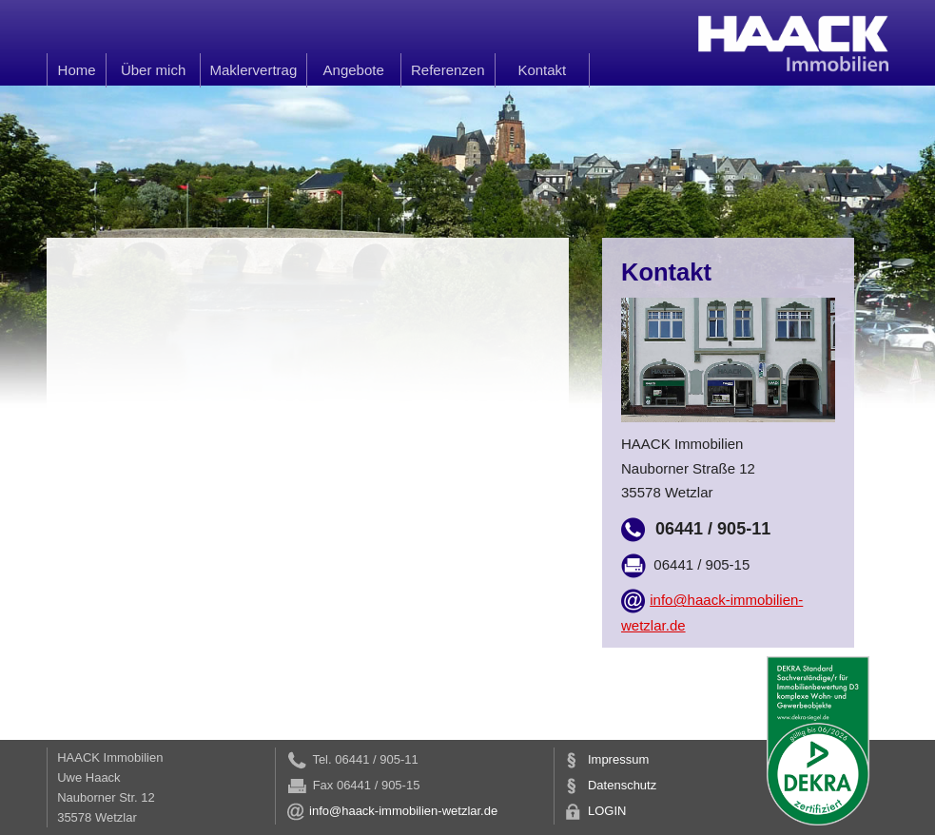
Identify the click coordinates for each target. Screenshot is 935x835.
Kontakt (541, 70)
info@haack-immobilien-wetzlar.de (391, 811)
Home (77, 70)
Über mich (153, 70)
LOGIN (595, 811)
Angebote (353, 70)
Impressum (606, 759)
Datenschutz (610, 785)
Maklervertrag (254, 70)
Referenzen (448, 70)
